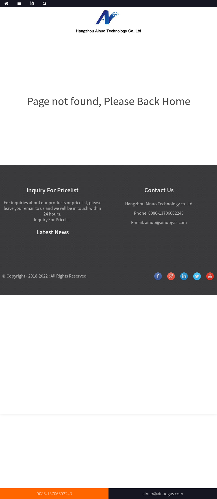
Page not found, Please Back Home (108, 101)
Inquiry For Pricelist (52, 219)
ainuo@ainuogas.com (166, 222)
